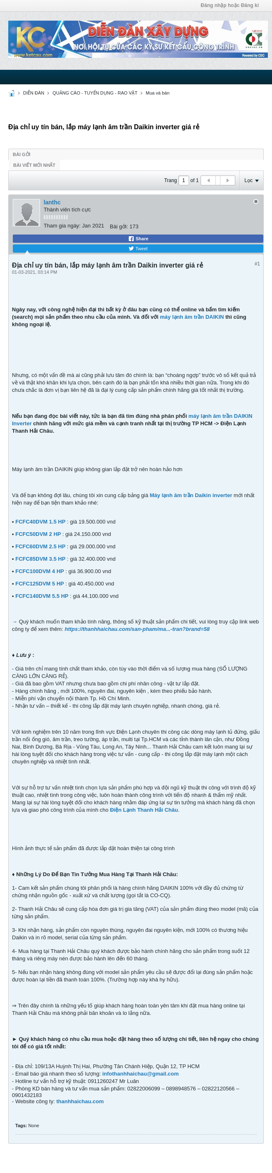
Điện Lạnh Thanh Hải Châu (144, 810)
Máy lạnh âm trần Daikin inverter (191, 495)
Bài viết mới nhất (34, 165)
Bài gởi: (119, 226)
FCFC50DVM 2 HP (38, 534)
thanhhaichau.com (80, 1101)
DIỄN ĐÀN (33, 92)
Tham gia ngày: (62, 226)
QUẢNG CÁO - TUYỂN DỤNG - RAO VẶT (94, 92)
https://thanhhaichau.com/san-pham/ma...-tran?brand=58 (137, 629)
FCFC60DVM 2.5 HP (40, 546)
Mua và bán (157, 92)
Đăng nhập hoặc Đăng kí (230, 5)
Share (138, 238)
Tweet (137, 248)
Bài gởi (22, 154)
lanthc (52, 202)
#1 (257, 264)
